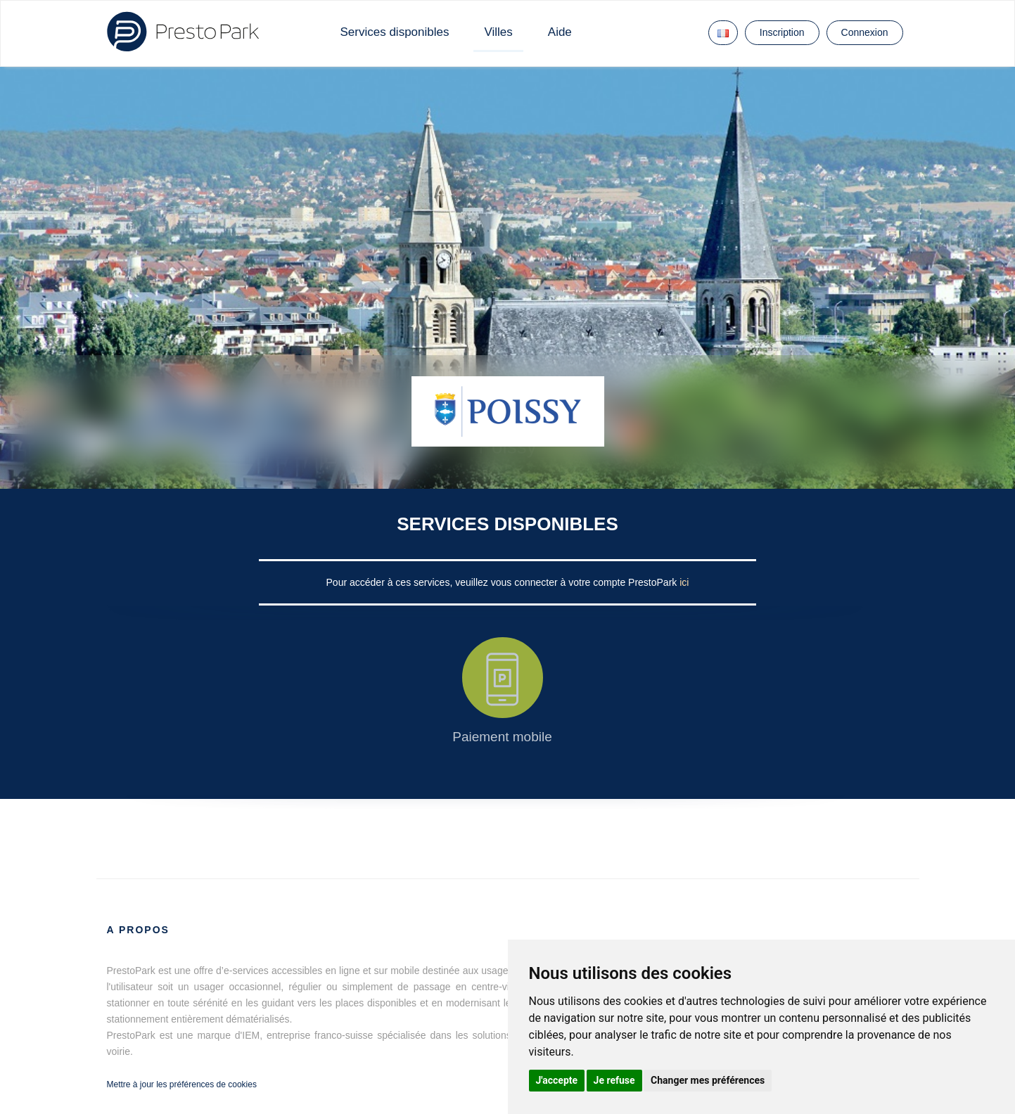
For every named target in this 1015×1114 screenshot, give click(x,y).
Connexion (864, 32)
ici (684, 582)
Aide (560, 32)
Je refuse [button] (614, 1080)
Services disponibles (394, 32)
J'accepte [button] (557, 1080)
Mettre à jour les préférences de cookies (182, 1084)
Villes (498, 32)
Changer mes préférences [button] (708, 1080)
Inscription (782, 32)
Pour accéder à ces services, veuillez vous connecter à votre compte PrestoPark (503, 582)
